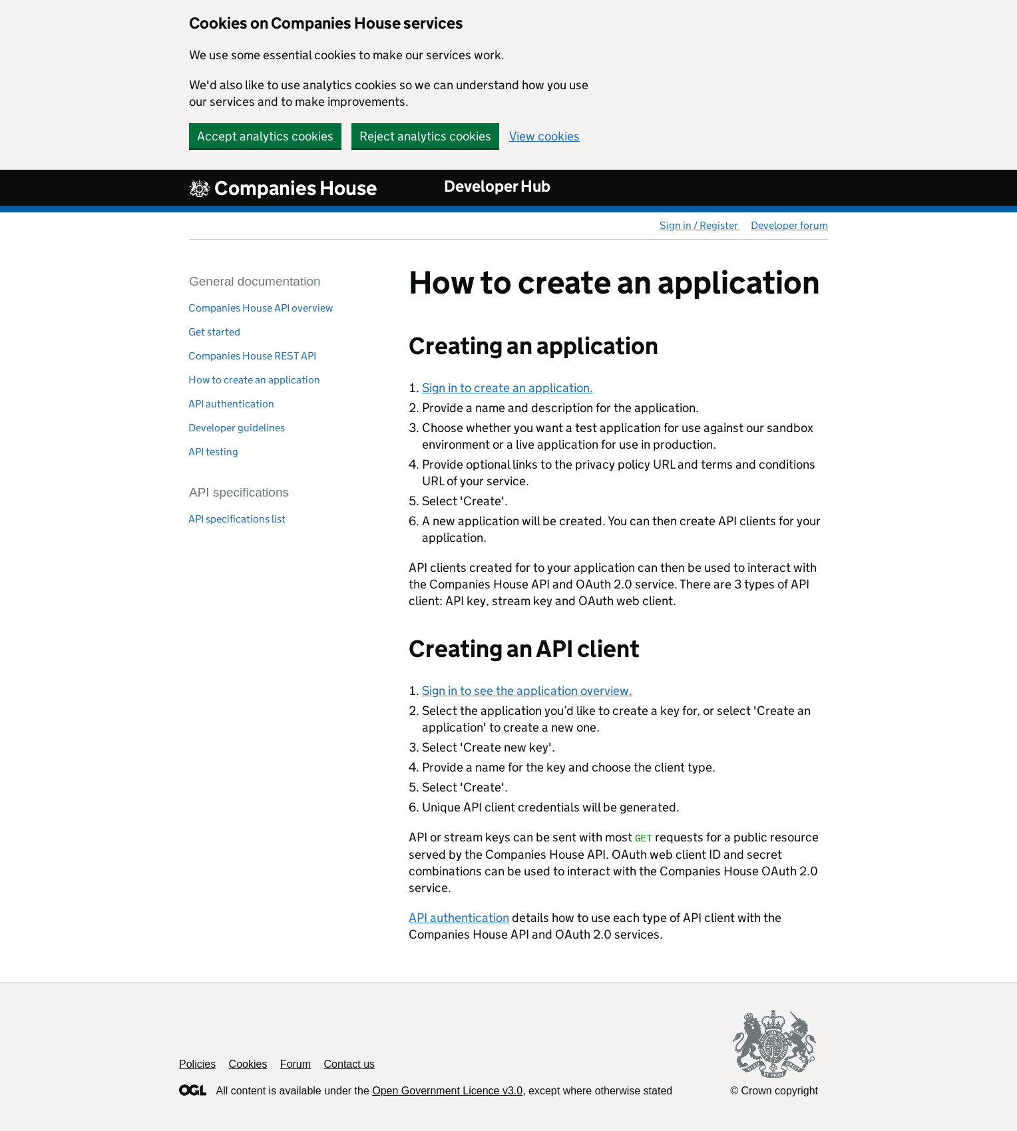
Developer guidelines (236, 427)
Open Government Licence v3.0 (447, 1090)
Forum (295, 1064)
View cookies (544, 136)
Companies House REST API (252, 355)
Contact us (349, 1064)
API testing (213, 451)
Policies (197, 1064)
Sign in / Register (700, 225)
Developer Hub (497, 186)
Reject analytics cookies (425, 136)
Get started (214, 332)
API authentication (231, 403)
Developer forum (789, 225)
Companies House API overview (260, 308)
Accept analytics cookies (265, 136)
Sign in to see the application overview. (527, 690)
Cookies (248, 1064)
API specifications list (237, 519)
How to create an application (254, 379)
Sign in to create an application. (507, 387)
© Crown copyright (774, 1090)
